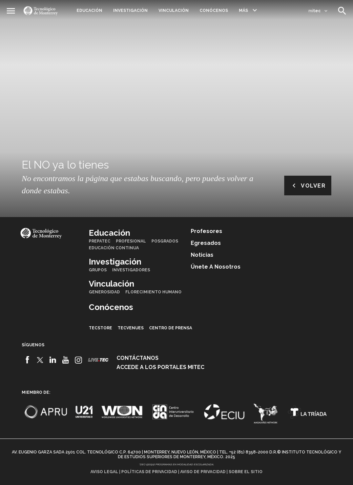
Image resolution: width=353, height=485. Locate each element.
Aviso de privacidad (203, 471)
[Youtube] (65, 360)
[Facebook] (27, 360)
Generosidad (104, 292)
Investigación (130, 10)
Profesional (131, 241)
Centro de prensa (170, 328)
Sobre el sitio (246, 471)
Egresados (206, 243)
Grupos (98, 270)
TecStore (100, 328)
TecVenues (131, 328)
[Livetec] (98, 359)
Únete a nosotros (216, 267)
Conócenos (214, 10)
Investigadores (131, 270)
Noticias (202, 255)
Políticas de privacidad (149, 471)
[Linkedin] (53, 360)
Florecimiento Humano (153, 292)
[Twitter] (40, 360)
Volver (308, 185)
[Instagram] (78, 360)
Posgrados (164, 241)
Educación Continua (114, 248)
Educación (89, 10)
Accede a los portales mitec (160, 367)
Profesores (206, 231)
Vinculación (174, 10)
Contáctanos (138, 358)
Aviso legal (104, 471)
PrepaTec (99, 241)
